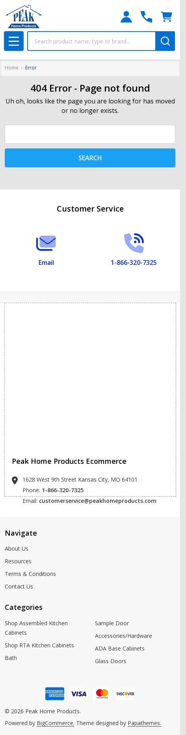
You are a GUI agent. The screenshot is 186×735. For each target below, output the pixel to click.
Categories (24, 607)
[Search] (165, 41)
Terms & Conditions (30, 574)
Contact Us (19, 586)
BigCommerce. (55, 723)
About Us (16, 548)
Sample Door (112, 623)
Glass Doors (110, 661)
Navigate (21, 533)
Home (12, 67)
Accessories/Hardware (123, 635)
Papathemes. (144, 723)
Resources (18, 561)
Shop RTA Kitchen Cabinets (39, 645)
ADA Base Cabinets (120, 648)
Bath (11, 658)
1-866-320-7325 (63, 490)
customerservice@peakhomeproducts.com (97, 500)
